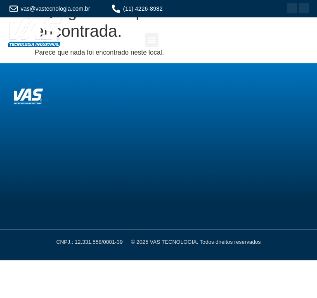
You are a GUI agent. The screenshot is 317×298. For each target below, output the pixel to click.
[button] (151, 40)
